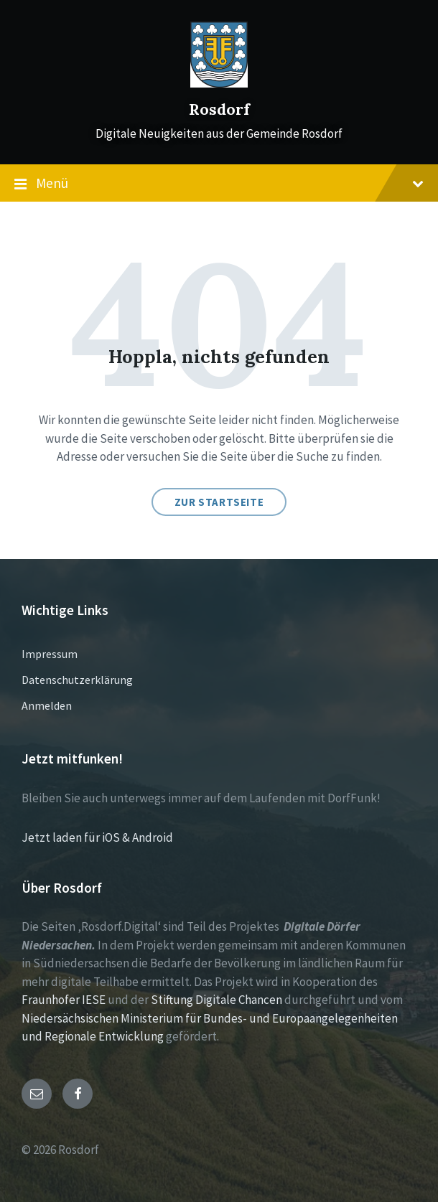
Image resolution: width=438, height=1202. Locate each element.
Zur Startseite (219, 502)
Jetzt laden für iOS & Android (97, 837)
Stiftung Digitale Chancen (216, 1000)
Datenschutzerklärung (77, 679)
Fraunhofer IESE (64, 1000)
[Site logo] (219, 83)
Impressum (50, 654)
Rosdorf (219, 109)
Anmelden (47, 705)
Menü (219, 183)
